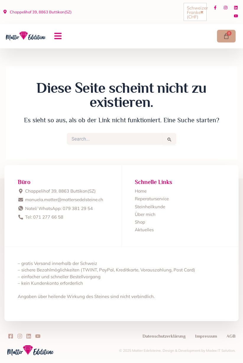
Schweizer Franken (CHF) (196, 10)
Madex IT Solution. (221, 350)
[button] (58, 34)
